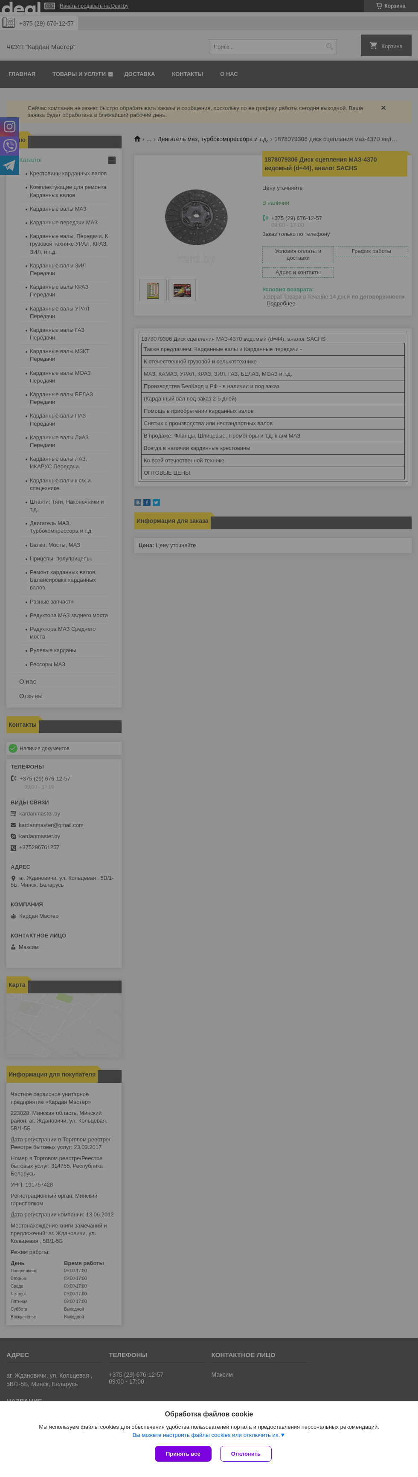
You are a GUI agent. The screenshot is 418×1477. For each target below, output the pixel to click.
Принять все (183, 1454)
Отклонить (246, 1454)
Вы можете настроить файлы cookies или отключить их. (206, 1435)
